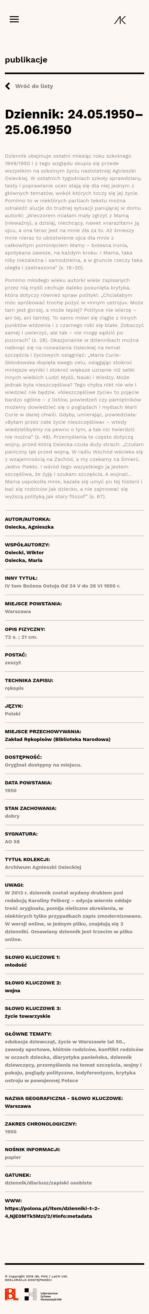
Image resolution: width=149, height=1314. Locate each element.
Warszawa (18, 1106)
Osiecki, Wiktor (24, 552)
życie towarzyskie (27, 1016)
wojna (12, 990)
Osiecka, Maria (24, 560)
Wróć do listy (34, 86)
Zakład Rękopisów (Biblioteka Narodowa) (58, 739)
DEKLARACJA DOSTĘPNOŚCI (28, 1280)
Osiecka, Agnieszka (29, 527)
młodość (16, 965)
